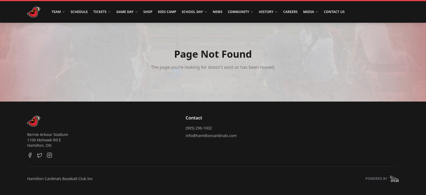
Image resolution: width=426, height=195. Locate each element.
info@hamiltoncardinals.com (211, 135)
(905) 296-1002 (199, 128)
